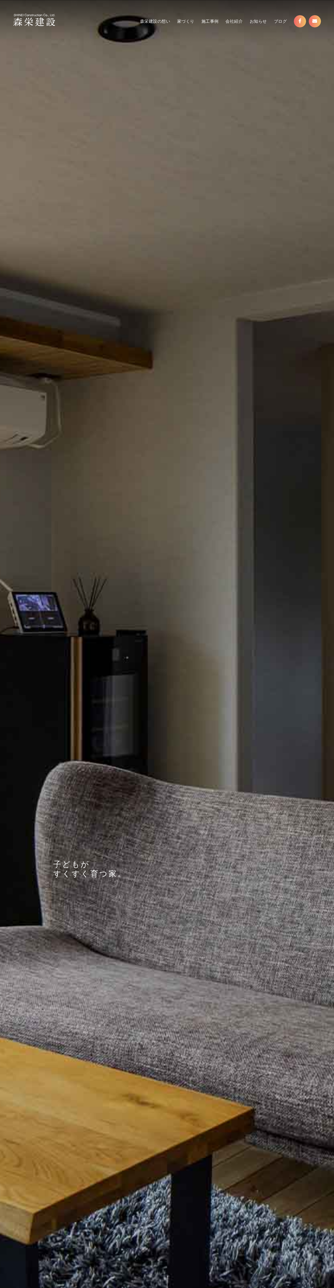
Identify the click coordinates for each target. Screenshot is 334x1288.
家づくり (185, 21)
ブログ (280, 21)
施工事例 (210, 21)
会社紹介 (234, 21)
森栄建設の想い (155, 21)
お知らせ (258, 21)
